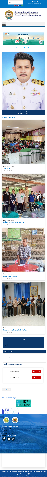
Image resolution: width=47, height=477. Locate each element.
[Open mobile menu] (4, 24)
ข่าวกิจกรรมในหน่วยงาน (8, 166)
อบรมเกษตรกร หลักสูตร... (10, 276)
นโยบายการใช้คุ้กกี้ (25, 474)
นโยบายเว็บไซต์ (5, 472)
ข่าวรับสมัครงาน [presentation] (8, 358)
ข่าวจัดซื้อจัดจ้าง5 (14, 372)
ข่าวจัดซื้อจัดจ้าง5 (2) (15, 377)
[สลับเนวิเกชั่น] (6, 345)
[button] (18, 47)
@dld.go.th (15, 435)
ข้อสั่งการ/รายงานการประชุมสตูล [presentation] (13, 364)
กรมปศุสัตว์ (35, 1)
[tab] (24, 352)
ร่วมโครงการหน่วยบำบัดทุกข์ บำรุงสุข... (13, 222)
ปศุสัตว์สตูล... (6, 168)
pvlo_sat (9, 435)
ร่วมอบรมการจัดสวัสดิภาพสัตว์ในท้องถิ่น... (15, 329)
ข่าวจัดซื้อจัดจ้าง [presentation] (8, 352)
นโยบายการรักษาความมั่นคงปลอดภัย (19, 472)
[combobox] (15, 2)
